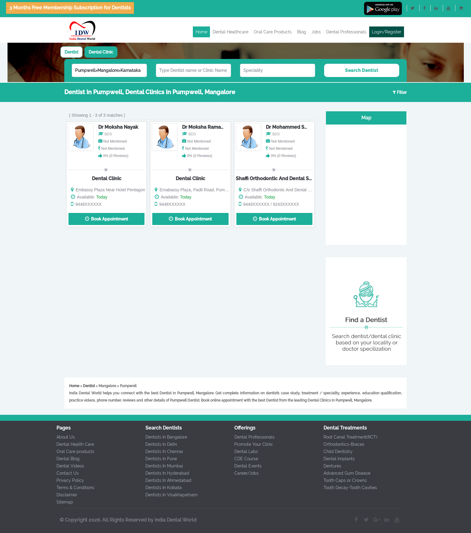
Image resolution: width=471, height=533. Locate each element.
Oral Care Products (273, 31)
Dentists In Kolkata (161, 487)
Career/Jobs (244, 473)
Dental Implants (336, 458)
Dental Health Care (73, 444)
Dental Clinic (101, 52)
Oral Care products (73, 451)
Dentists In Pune (159, 458)
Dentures (330, 466)
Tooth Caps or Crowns (342, 480)
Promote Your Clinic (251, 444)
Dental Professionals (346, 31)
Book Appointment (106, 218)
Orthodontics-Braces (341, 444)
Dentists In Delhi (159, 444)
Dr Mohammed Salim (290, 127)
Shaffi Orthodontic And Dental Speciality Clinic (289, 178)
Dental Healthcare (230, 31)
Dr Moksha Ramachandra (211, 127)
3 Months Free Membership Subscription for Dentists (70, 8)
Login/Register (386, 31)
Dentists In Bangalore (164, 437)
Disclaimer (64, 494)
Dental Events (246, 466)
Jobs (316, 31)
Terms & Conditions (73, 487)
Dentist (71, 52)
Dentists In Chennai (162, 451)
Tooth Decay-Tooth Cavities (348, 487)
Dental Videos (68, 466)
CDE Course (244, 458)
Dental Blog (65, 458)
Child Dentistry (335, 451)
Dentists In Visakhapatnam (169, 494)
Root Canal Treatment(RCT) (348, 437)
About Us (63, 437)
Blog (301, 31)
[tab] (71, 52)
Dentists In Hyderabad (165, 473)
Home (201, 31)
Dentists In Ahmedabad (166, 480)
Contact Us (65, 473)
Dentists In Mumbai (162, 466)
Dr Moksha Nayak (118, 127)
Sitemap (62, 502)
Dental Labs (244, 451)
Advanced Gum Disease (344, 473)
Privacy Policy (68, 480)
